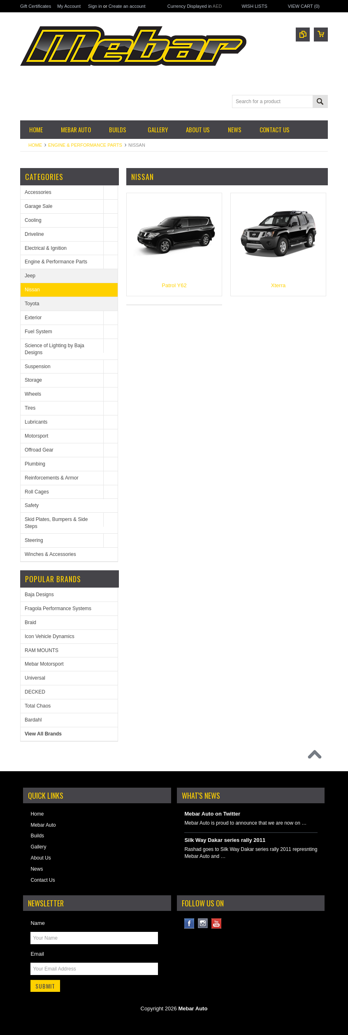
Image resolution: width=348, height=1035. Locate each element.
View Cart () (304, 6)
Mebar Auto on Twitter (212, 814)
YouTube (216, 923)
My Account (69, 6)
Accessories (38, 192)
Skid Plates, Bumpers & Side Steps (56, 522)
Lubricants (36, 422)
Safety (32, 505)
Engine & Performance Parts (85, 145)
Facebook (189, 923)
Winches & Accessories (50, 554)
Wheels (33, 394)
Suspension (38, 366)
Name (37, 923)
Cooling (33, 220)
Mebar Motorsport (44, 664)
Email (37, 954)
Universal (35, 678)
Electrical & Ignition (46, 248)
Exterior (33, 317)
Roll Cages (37, 492)
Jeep (30, 276)
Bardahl (33, 720)
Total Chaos (38, 706)
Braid (30, 622)
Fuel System (38, 331)
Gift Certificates (35, 6)
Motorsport (36, 436)
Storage (33, 380)
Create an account (127, 6)
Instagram (203, 923)
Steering (34, 540)
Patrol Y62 (174, 285)
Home (35, 145)
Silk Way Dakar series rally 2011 (224, 840)
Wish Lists (254, 6)
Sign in (95, 6)
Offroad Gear (39, 450)
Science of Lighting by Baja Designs (54, 349)
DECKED (35, 692)
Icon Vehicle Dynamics (49, 636)
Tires (30, 408)
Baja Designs (39, 594)
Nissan (32, 290)
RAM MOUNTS (41, 650)
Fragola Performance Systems (58, 608)
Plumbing (35, 464)
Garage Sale (38, 206)
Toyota (32, 304)
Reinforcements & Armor (52, 478)
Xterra (278, 285)
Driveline (34, 234)
